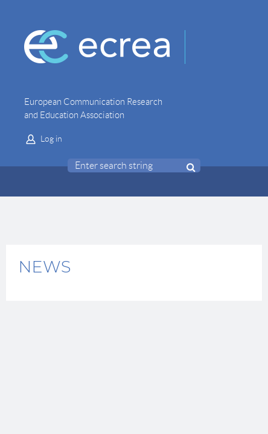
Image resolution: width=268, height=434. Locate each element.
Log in (51, 138)
